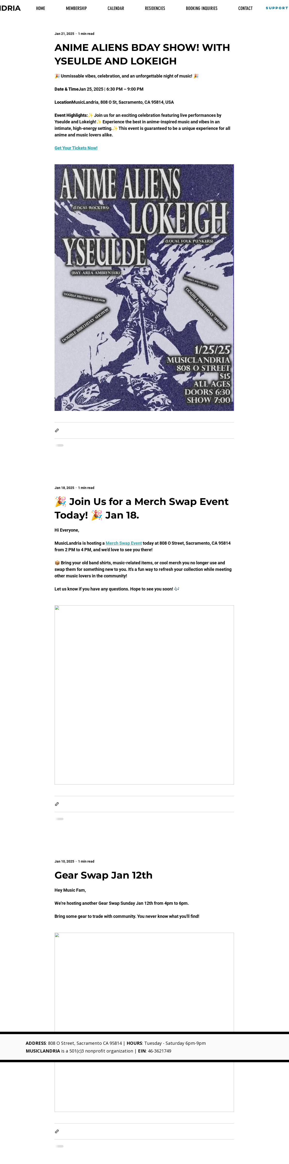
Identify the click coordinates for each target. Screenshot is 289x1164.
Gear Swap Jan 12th (104, 875)
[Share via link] (57, 430)
